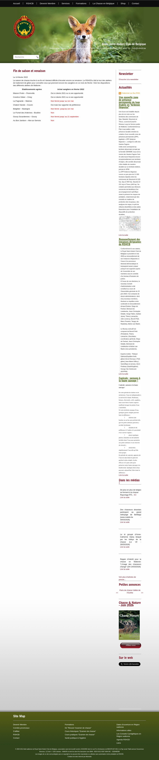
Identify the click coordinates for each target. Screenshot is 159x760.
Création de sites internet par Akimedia (79, 756)
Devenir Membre (47, 3)
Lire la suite (123, 235)
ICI (135, 495)
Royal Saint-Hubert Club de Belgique (124, 44)
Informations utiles (124, 730)
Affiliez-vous (131, 645)
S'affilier (16, 731)
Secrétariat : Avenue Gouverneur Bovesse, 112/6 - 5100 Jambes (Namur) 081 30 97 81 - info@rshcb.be (97, 48)
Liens (119, 743)
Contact (135, 3)
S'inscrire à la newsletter (128, 79)
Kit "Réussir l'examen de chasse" (78, 728)
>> (142, 593)
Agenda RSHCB (123, 740)
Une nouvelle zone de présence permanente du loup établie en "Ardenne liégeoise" (129, 102)
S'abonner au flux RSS (129, 93)
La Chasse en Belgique (103, 3)
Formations (81, 3)
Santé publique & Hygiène (75, 738)
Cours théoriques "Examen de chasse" (80, 731)
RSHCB (30, 3)
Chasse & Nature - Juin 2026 (130, 604)
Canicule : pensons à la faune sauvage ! (129, 379)
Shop (123, 3)
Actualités (125, 87)
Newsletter (126, 74)
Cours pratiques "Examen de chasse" (80, 735)
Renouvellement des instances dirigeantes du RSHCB (130, 242)
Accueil (16, 3)
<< (117, 593)
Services (66, 3)
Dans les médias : (129, 482)
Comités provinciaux (21, 728)
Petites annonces (130, 585)
